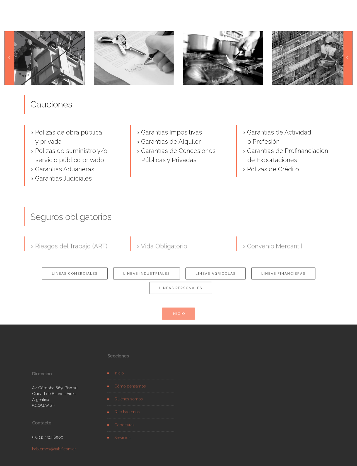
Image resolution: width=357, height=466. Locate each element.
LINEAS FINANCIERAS (283, 276)
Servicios (122, 441)
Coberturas (124, 428)
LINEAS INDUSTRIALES (146, 276)
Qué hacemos (127, 415)
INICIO (178, 317)
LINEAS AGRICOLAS (216, 276)
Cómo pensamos (130, 389)
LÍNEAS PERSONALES (180, 291)
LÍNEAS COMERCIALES (75, 276)
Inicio (119, 376)
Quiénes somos (128, 402)
